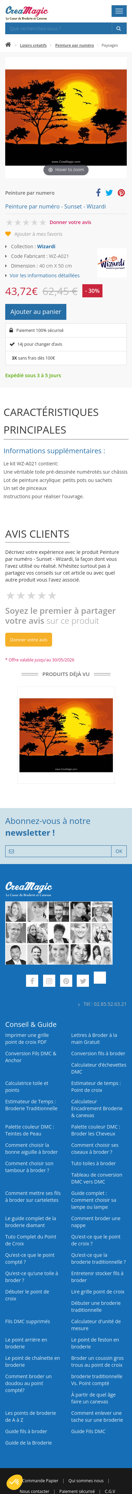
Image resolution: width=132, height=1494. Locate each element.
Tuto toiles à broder (93, 1163)
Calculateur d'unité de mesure (96, 1324)
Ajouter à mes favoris (39, 234)
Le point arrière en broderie (26, 1343)
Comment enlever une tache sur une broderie (97, 1416)
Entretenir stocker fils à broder (97, 1276)
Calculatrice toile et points (26, 1086)
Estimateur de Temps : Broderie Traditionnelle (31, 1105)
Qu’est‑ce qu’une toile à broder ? (31, 1276)
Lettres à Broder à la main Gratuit (94, 1038)
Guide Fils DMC (88, 1431)
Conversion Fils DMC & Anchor (30, 1057)
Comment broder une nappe (96, 1221)
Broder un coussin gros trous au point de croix (97, 1361)
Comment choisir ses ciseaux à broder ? (94, 1148)
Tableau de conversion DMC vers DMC (96, 1178)
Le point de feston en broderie (95, 1343)
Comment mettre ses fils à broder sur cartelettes (33, 1196)
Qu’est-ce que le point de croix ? (96, 1240)
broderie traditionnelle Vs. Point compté (96, 1379)
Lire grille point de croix (97, 1291)
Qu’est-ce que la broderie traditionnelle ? (98, 1258)
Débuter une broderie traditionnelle (96, 1306)
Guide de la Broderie (28, 1442)
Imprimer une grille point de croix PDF (27, 1038)
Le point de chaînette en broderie (32, 1361)
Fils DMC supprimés (27, 1321)
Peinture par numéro (74, 45)
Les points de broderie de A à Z (30, 1416)
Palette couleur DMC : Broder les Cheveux (95, 1130)
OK (119, 851)
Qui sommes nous (86, 1481)
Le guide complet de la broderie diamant (30, 1221)
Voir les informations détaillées (45, 275)
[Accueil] (8, 45)
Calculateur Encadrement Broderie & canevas (97, 1108)
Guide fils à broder (26, 1431)
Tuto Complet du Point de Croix (30, 1240)
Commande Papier (40, 1481)
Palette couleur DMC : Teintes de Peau (29, 1130)
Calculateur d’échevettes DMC (98, 1068)
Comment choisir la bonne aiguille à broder (31, 1148)
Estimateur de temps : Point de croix (96, 1086)
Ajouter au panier (35, 311)
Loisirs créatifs (33, 45)
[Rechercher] (119, 28)
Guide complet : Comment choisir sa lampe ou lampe (93, 1200)
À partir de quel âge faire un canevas (93, 1398)
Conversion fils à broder (98, 1053)
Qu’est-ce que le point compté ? (30, 1258)
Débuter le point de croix (27, 1295)
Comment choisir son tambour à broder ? (29, 1166)
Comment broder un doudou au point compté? (28, 1383)
